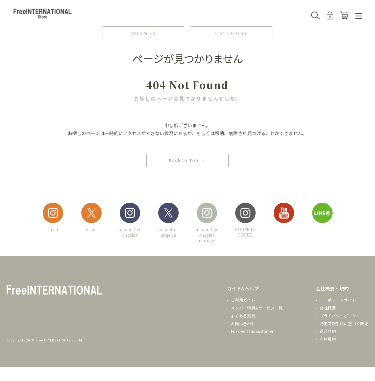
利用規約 (328, 339)
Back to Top (183, 160)
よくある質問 (243, 315)
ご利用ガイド (243, 300)
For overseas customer (252, 331)
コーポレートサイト (338, 300)
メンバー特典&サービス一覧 (257, 307)
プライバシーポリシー (340, 315)
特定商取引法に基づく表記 (344, 323)
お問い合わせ (243, 323)
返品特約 (328, 331)
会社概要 (328, 307)
